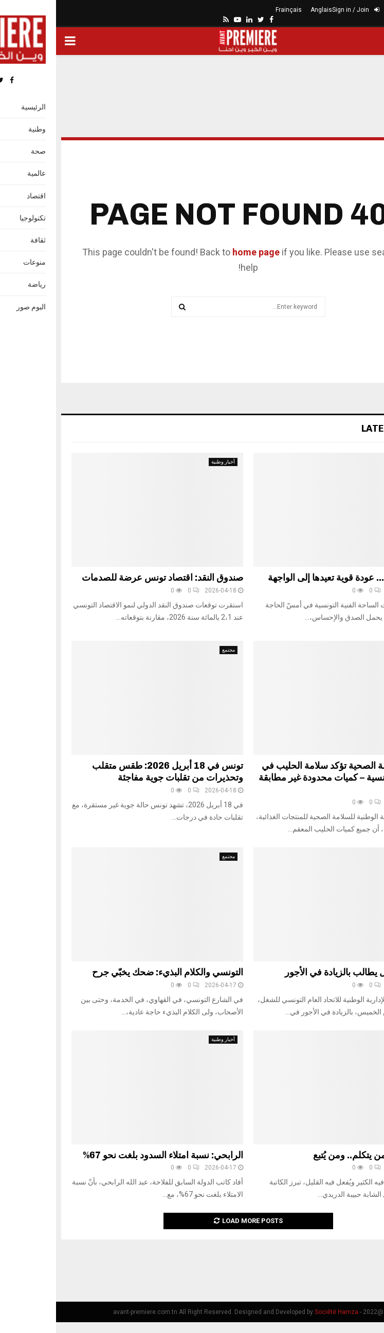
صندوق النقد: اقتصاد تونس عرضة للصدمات (106, 577)
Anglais (265, 9)
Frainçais (233, 9)
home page (200, 252)
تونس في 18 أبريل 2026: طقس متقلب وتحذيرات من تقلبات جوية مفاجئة (111, 771)
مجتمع (172, 650)
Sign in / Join (299, 9)
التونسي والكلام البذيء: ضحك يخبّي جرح (111, 972)
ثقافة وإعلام (347, 462)
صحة (355, 650)
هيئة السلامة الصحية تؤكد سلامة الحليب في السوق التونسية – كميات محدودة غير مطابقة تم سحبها (286, 777)
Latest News (337, 428)
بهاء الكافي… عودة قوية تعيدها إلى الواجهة (290, 577)
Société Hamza (280, 1312)
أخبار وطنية (167, 462)
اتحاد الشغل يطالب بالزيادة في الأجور (299, 972)
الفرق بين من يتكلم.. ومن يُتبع (313, 1155)
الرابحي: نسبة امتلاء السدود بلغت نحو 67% (107, 1155)
